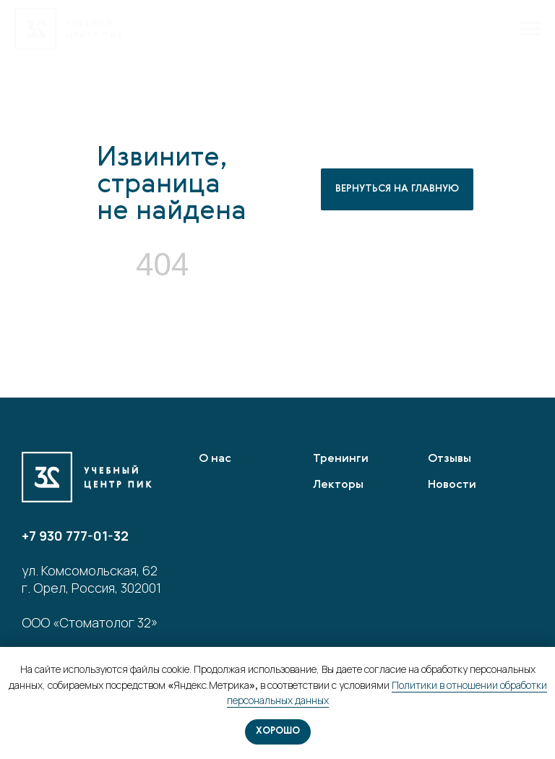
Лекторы (338, 485)
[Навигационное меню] (530, 29)
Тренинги (341, 459)
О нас (215, 459)
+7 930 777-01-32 (75, 535)
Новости (452, 485)
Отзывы (449, 459)
